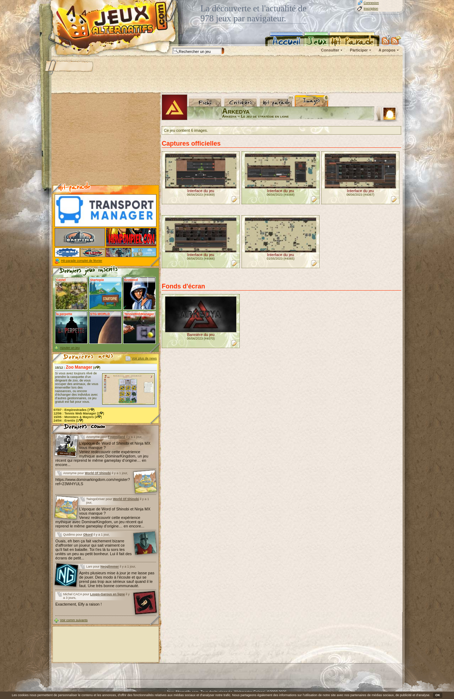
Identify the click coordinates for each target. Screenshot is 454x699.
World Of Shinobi (98, 473)
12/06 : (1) (79, 413)
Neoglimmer (109, 566)
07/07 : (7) (74, 410)
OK (437, 695)
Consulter (330, 50)
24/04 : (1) (68, 420)
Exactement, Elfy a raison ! (78, 604)
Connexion (371, 3)
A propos (386, 50)
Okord (88, 534)
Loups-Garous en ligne (107, 594)
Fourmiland (116, 437)
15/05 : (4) (78, 417)
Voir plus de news (144, 358)
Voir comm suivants (74, 620)
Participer (359, 50)
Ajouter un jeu (70, 348)
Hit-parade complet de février (81, 260)
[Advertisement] (227, 75)
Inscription (371, 8)
